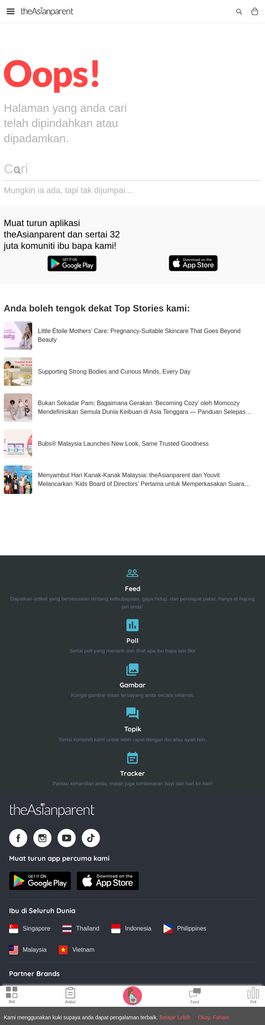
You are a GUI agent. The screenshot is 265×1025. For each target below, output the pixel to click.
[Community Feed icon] (195, 996)
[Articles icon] (70, 996)
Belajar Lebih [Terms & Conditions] (174, 1017)
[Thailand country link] (80, 927)
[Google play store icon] (72, 263)
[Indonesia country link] (131, 927)
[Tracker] (132, 766)
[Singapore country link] (29, 927)
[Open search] (239, 11)
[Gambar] (132, 677)
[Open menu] (10, 11)
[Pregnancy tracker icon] (132, 995)
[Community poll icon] (253, 996)
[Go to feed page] (47, 11)
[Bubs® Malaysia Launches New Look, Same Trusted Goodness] (18, 442)
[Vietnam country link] (76, 948)
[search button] (117, 170)
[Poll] (132, 633)
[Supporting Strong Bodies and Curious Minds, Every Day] (18, 370)
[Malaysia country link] (28, 948)
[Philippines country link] (185, 927)
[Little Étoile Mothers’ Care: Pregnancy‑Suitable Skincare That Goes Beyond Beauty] (18, 334)
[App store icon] (193, 263)
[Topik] (132, 722)
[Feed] (132, 585)
